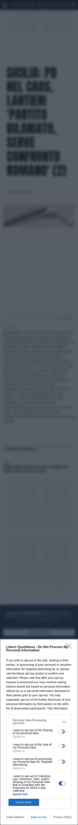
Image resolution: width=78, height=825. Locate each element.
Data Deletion (15, 817)
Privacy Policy (62, 817)
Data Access (39, 817)
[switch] (62, 732)
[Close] (70, 647)
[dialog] (39, 732)
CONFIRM (24, 802)
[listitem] (39, 722)
